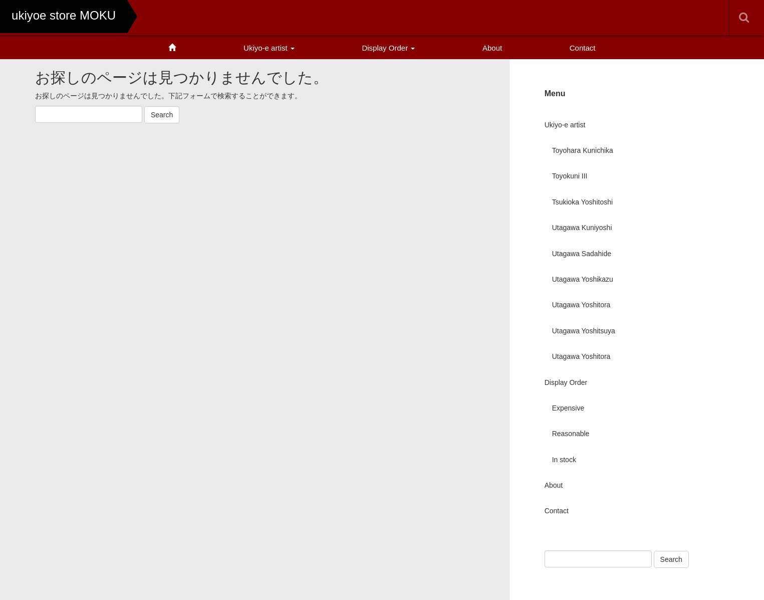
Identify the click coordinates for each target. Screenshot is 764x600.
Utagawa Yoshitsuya (583, 331)
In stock (564, 460)
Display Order (388, 48)
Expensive (568, 408)
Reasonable (571, 434)
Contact (583, 48)
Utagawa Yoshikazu (582, 279)
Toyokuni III (570, 176)
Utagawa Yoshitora (581, 305)
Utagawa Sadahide (581, 254)
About (492, 48)
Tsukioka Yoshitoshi (582, 202)
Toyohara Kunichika (582, 150)
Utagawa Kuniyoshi (582, 228)
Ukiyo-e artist (269, 48)
